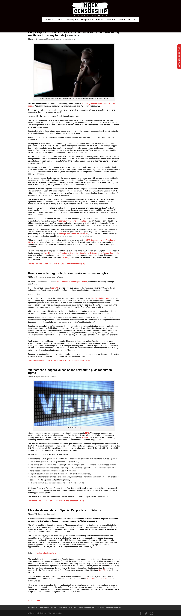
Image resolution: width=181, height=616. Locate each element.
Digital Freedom (43, 377)
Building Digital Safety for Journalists (73, 234)
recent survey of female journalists (72, 221)
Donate (132, 19)
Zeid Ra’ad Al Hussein (100, 298)
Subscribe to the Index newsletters (109, 607)
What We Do (32, 607)
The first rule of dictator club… (48, 553)
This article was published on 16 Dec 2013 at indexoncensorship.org (56, 501)
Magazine (86, 19)
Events (99, 19)
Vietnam (53, 377)
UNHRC (85, 437)
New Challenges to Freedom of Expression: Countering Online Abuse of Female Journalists (81, 253)
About (48, 19)
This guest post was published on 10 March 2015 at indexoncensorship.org (59, 360)
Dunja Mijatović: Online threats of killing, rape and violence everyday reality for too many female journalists (73, 34)
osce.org (65, 257)
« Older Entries (34, 601)
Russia (60, 277)
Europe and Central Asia (47, 39)
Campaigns (70, 19)
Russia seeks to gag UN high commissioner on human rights (68, 273)
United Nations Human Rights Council (71, 282)
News (59, 19)
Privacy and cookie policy (67, 607)
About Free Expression (48, 607)
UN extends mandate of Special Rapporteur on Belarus (64, 510)
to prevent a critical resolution (99, 579)
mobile (58, 39)
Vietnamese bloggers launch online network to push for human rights (70, 371)
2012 (87, 433)
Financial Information (86, 607)
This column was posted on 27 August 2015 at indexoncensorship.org (56, 264)
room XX (54, 288)
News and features (68, 39)
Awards (109, 19)
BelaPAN (102, 570)
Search (121, 19)
